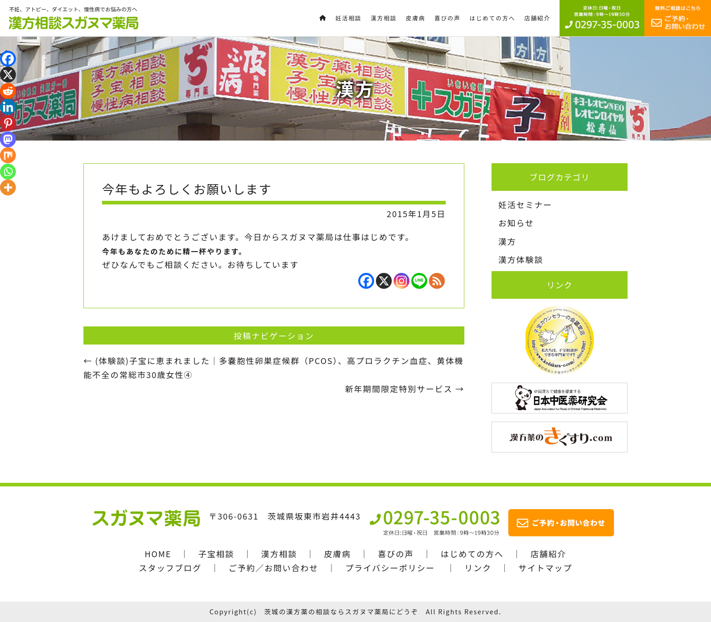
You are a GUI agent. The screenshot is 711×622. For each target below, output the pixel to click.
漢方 (507, 241)
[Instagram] (401, 281)
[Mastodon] (8, 139)
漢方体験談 (520, 259)
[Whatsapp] (8, 172)
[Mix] (8, 155)
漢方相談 (279, 553)
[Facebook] (366, 281)
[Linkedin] (8, 107)
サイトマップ (545, 567)
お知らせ (516, 222)
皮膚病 (337, 553)
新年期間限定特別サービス (404, 388)
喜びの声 (396, 553)
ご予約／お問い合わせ (273, 567)
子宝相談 (216, 553)
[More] (8, 187)
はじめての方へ (472, 553)
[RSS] (437, 281)
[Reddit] (8, 91)
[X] (384, 281)
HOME (158, 553)
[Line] (419, 281)
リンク (477, 567)
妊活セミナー (525, 204)
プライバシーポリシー (390, 567)
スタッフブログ (170, 567)
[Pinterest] (8, 123)
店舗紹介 (548, 553)
